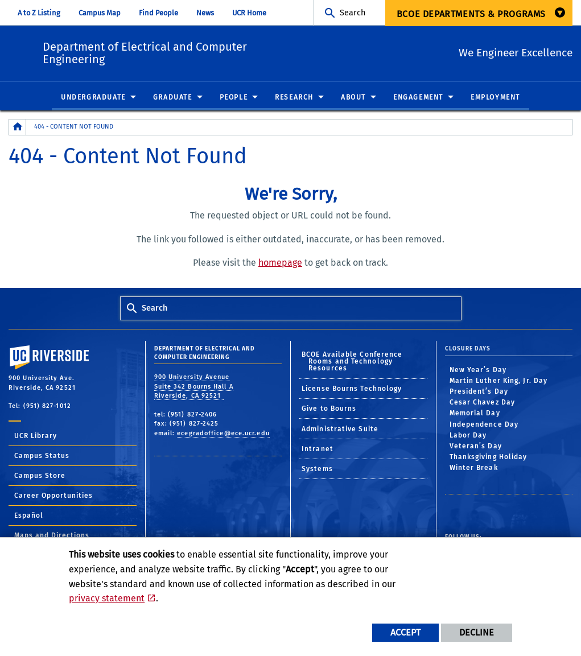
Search (352, 13)
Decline (476, 632)
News (205, 13)
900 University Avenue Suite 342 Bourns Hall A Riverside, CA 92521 (193, 387)
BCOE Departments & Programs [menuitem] (471, 14)
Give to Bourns (329, 409)
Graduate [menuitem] (172, 98)
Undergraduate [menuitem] (93, 98)
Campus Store (39, 476)
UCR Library (35, 436)
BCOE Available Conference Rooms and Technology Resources (352, 362)
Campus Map (100, 13)
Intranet (317, 449)
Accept (405, 632)
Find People (158, 13)
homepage (280, 263)
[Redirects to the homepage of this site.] (17, 127)
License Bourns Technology (352, 389)
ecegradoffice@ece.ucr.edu (223, 434)
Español (28, 516)
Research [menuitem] (294, 98)
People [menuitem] (234, 98)
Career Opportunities (53, 496)
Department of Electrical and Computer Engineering (215, 51)
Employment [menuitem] (495, 98)
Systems (317, 469)
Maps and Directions (51, 536)
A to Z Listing (39, 13)
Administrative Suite (340, 430)
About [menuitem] (353, 98)
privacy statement (107, 598)
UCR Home (249, 13)
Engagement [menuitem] (418, 98)
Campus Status (41, 456)
